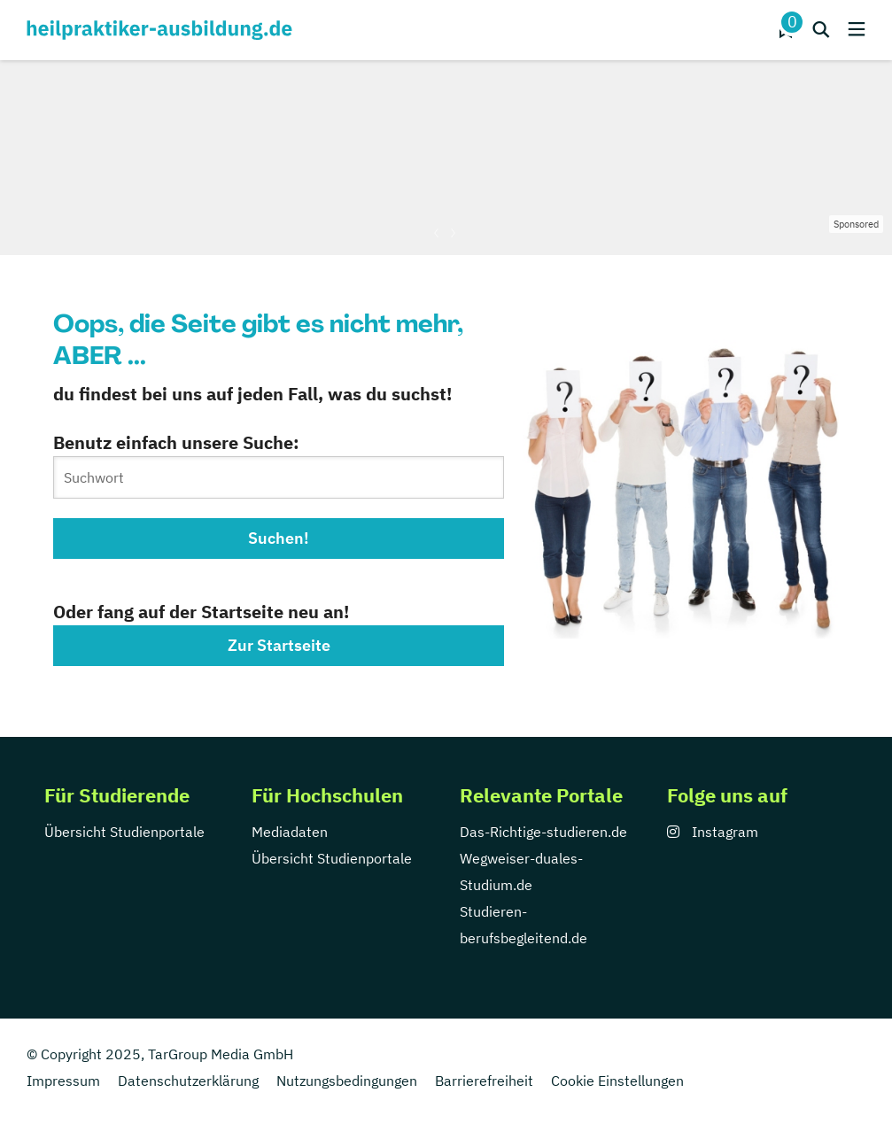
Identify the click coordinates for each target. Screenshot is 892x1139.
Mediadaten (290, 832)
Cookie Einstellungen (617, 1080)
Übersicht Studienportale (124, 832)
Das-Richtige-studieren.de (543, 832)
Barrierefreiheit (484, 1080)
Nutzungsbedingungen (346, 1080)
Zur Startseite (279, 645)
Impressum (63, 1080)
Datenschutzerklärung (188, 1080)
